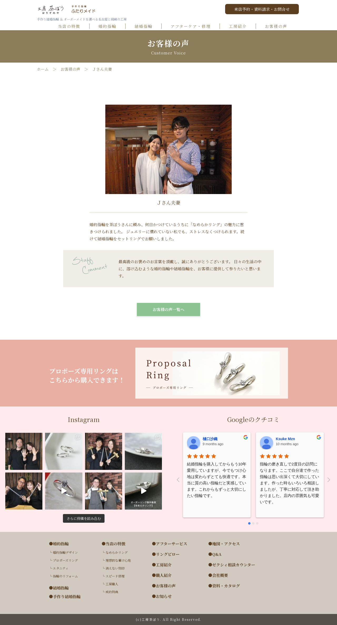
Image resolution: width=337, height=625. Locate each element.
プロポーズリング (65, 560)
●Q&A (214, 554)
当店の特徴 (71, 26)
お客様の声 (278, 26)
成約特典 (112, 592)
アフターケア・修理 (193, 26)
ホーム (43, 69)
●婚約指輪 (59, 543)
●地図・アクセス (224, 543)
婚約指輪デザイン (65, 552)
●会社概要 (218, 575)
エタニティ (60, 568)
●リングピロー (166, 554)
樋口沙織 (210, 439)
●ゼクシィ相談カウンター (231, 564)
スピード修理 (115, 576)
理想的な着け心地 (118, 560)
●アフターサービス (169, 543)
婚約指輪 (109, 26)
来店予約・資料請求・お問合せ (262, 9)
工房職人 (112, 584)
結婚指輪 (146, 26)
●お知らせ (162, 596)
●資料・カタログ (224, 585)
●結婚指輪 (59, 588)
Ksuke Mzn (285, 439)
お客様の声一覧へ (168, 309)
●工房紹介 (162, 564)
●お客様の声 (164, 585)
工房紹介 (240, 26)
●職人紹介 (162, 575)
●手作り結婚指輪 (65, 596)
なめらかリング (117, 552)
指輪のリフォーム (65, 576)
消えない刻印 (115, 568)
